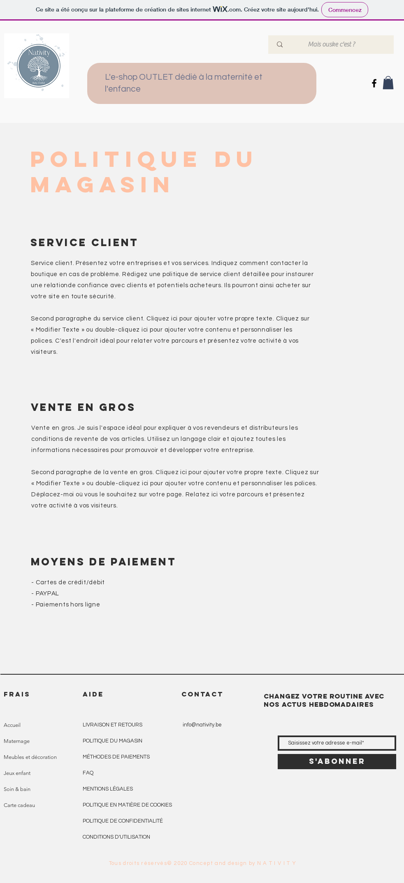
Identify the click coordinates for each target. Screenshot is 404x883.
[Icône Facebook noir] (374, 83)
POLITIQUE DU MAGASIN (112, 741)
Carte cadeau (19, 805)
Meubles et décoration (30, 757)
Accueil (12, 725)
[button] (388, 82)
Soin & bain (17, 789)
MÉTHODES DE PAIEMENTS (116, 757)
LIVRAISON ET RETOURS (112, 725)
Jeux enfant (17, 773)
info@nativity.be (202, 725)
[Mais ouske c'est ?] (332, 44)
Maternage (17, 741)
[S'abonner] (337, 761)
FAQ (88, 773)
